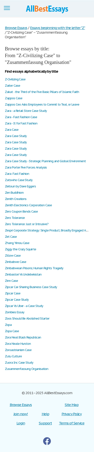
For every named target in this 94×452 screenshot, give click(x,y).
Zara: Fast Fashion (17, 174)
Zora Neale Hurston (18, 344)
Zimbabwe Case (15, 262)
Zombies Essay (14, 312)
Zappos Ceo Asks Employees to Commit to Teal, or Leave (42, 104)
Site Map (71, 404)
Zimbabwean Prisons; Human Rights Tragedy (34, 268)
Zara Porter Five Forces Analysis (26, 167)
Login (20, 423)
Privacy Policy (72, 414)
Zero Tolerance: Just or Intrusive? (26, 224)
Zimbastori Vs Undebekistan (23, 274)
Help (45, 414)
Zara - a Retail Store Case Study (26, 111)
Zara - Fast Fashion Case (21, 117)
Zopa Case (12, 331)
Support (45, 423)
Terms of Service (71, 423)
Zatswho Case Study (18, 180)
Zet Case (11, 237)
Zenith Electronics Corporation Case (28, 205)
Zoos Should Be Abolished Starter (27, 318)
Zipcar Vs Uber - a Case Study (24, 306)
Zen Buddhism (14, 193)
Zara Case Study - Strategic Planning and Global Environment (45, 161)
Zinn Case (11, 281)
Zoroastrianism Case (18, 350)
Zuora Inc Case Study (19, 362)
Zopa (8, 325)
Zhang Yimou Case (17, 243)
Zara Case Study (16, 136)
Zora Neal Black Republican (23, 337)
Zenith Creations (15, 199)
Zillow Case (13, 255)
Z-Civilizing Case (15, 79)
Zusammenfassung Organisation (26, 369)
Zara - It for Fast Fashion (21, 123)
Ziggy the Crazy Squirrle (20, 249)
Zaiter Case (12, 86)
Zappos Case (13, 98)
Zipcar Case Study (17, 300)
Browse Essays (21, 404)
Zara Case (11, 130)
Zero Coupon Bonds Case (21, 211)
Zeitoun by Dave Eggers (20, 186)
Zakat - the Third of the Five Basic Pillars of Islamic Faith (42, 92)
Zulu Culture (13, 356)
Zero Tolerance (15, 218)
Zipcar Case (12, 293)
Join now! (21, 414)
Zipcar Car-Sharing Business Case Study (31, 287)
